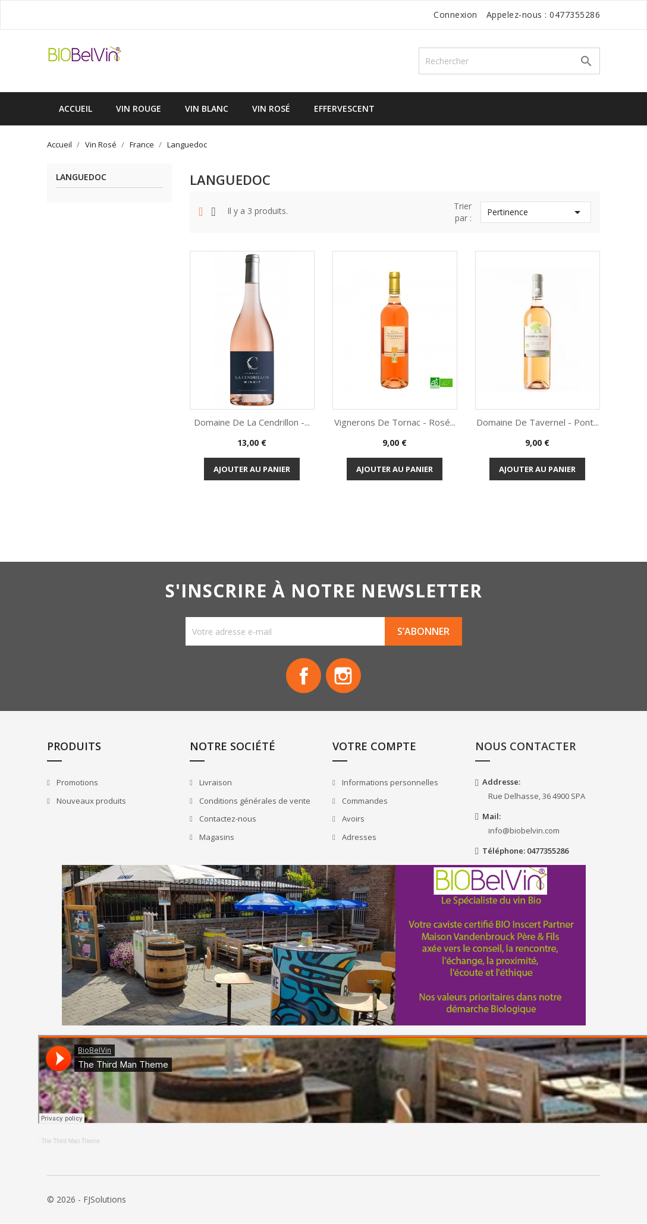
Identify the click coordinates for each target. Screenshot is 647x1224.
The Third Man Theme (70, 1141)
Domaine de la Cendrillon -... (252, 422)
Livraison (214, 783)
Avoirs (352, 819)
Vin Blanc (206, 108)
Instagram (344, 676)
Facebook (303, 676)
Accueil (75, 108)
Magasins (215, 837)
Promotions (76, 783)
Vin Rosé (271, 108)
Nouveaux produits (90, 801)
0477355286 (574, 14)
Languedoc (81, 177)
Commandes (364, 801)
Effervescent (344, 108)
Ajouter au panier (251, 469)
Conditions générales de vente (253, 801)
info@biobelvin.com (524, 831)
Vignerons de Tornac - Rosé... (395, 422)
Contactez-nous (226, 819)
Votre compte (374, 747)
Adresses (358, 837)
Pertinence (536, 212)
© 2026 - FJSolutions (86, 1200)
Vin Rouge (138, 108)
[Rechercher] (509, 61)
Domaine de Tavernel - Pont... (537, 422)
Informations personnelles (389, 783)
